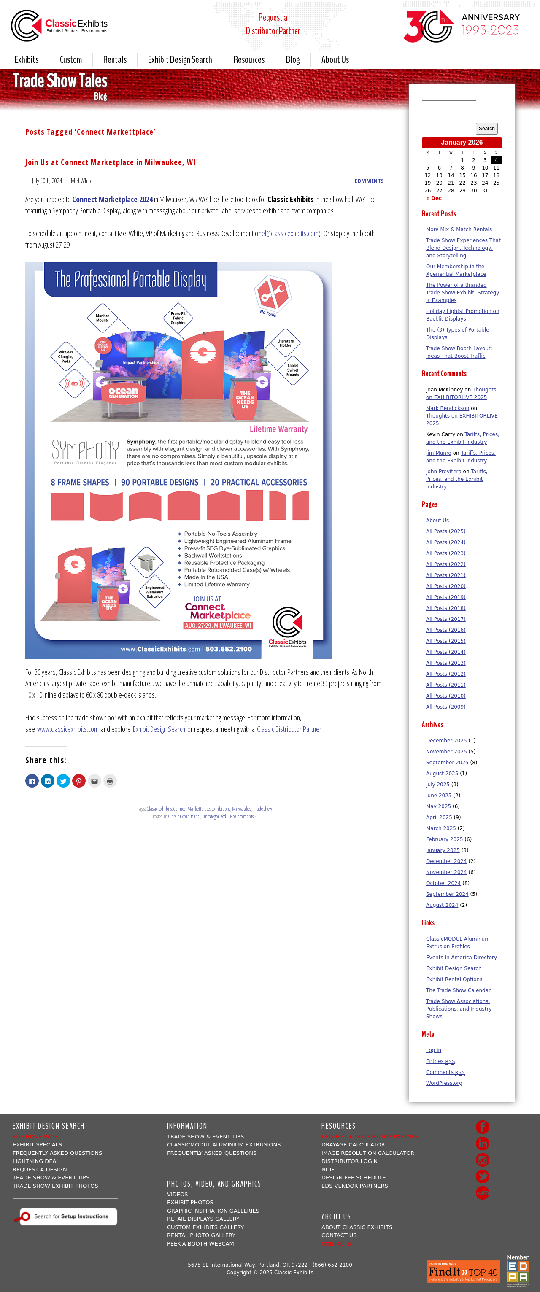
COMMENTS (369, 180)
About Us (335, 60)
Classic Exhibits (159, 808)
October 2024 (443, 882)
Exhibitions (220, 808)
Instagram (482, 1159)
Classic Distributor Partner (289, 728)
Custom (71, 60)
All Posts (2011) (446, 684)
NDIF (328, 1168)
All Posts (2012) (446, 673)
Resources (249, 60)
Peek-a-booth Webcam (200, 1243)
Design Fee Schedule (353, 1176)
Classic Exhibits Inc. (184, 815)
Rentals (115, 60)
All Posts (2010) (446, 695)
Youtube (482, 1192)
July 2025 (438, 784)
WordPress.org (444, 1082)
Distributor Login (349, 1160)
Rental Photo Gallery (201, 1234)
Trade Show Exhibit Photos (55, 1185)
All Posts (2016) (446, 629)
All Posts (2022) (446, 563)
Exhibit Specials (37, 1144)
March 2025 (441, 828)
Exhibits (26, 60)
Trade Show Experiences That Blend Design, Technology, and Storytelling (463, 247)
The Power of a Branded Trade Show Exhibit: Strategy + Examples (462, 291)
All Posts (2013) (446, 662)
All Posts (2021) (446, 574)
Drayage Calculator (353, 1144)
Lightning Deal (36, 1160)
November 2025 (446, 751)
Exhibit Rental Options (454, 979)
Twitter (482, 1175)
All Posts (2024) (446, 542)
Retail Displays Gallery (203, 1218)
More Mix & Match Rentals (459, 229)
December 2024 (446, 860)
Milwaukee (241, 808)
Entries (440, 1060)
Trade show (262, 808)
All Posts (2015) (446, 640)
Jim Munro (438, 452)
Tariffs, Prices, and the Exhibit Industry (457, 478)
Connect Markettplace (191, 808)
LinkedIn (482, 1142)
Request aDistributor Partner (273, 24)
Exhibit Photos (190, 1201)
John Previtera (444, 471)
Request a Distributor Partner (369, 1136)
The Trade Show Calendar (458, 990)
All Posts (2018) (446, 607)
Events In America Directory (461, 957)
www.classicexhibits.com (68, 728)
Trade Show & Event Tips (51, 1176)
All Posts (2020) (446, 585)
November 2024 (446, 871)
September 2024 (447, 893)
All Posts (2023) (446, 553)
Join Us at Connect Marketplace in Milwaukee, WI (110, 161)
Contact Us (339, 1234)
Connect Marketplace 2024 (112, 198)
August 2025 (442, 773)
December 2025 (446, 740)
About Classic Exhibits (356, 1226)
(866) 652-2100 (332, 1264)
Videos (177, 1193)
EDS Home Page (35, 1136)
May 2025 (438, 806)
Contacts (336, 1243)
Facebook (482, 1126)
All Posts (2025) (446, 531)
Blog (293, 60)
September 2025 (447, 762)
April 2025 (439, 817)
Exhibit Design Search (180, 60)
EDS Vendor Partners (354, 1185)
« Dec (434, 197)
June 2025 (439, 795)
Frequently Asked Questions (57, 1152)
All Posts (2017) (446, 618)
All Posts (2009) (446, 706)
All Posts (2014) (446, 651)
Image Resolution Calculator (367, 1152)
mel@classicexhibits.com (288, 232)
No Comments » (243, 815)
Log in (433, 1049)
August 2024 (442, 904)
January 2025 (443, 849)
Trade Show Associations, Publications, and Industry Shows (458, 1008)
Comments (445, 1071)
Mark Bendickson (447, 407)
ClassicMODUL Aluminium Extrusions (224, 1144)
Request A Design (40, 1168)
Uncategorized (214, 815)
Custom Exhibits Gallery (205, 1226)
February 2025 (444, 839)
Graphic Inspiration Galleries (213, 1210)
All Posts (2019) (446, 596)
